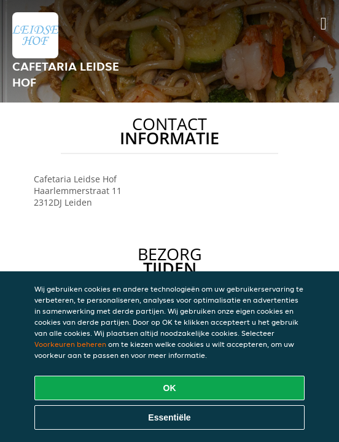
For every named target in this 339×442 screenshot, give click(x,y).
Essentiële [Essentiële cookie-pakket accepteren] (169, 417)
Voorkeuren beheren (70, 344)
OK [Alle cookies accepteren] (169, 388)
